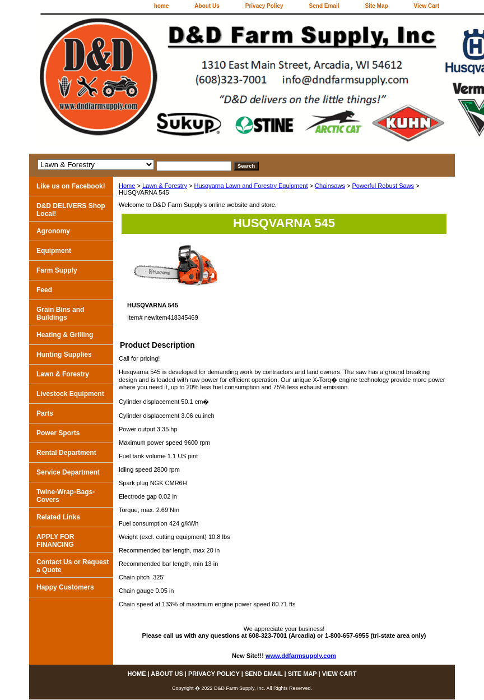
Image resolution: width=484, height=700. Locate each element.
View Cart (426, 6)
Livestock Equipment (70, 394)
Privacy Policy (264, 6)
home (161, 6)
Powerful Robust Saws (383, 185)
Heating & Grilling (64, 335)
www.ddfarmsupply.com (301, 655)
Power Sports (58, 433)
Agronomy (53, 231)
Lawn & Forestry (164, 185)
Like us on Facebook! (70, 186)
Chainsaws (330, 185)
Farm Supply (56, 270)
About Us (206, 6)
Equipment (53, 251)
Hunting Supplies (64, 354)
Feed (44, 290)
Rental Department (66, 453)
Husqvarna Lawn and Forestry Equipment (251, 185)
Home (127, 185)
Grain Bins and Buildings (60, 313)
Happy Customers (65, 587)
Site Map (376, 6)
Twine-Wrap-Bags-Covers (65, 496)
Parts (44, 413)
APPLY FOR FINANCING (55, 541)
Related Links (58, 517)
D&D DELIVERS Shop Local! (70, 210)
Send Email (324, 6)
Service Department (68, 472)
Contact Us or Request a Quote (72, 566)
